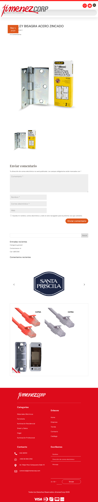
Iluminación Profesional (26, 438)
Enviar (71, 482)
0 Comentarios (16, 34)
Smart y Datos (22, 428)
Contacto (54, 431)
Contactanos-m (15, 248)
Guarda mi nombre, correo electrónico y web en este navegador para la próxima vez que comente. (47, 216)
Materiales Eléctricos (25, 414)
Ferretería (21, 419)
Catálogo (54, 436)
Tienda (53, 427)
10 (57, 292)
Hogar (19, 433)
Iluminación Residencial (26, 424)
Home (53, 417)
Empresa (54, 422)
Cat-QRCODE (14, 252)
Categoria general (16, 245)
